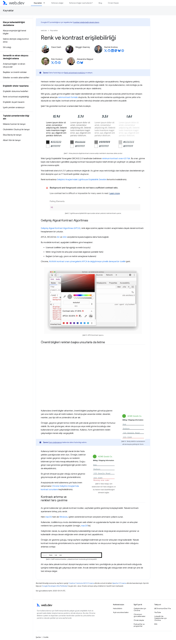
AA (58, 237)
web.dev (44, 30)
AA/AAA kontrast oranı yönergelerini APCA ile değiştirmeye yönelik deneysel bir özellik (87, 261)
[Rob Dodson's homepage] (59, 63)
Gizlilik (45, 637)
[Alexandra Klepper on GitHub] (78, 63)
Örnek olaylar (139, 620)
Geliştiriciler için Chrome (140, 609)
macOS (48, 517)
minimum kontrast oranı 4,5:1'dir (116, 158)
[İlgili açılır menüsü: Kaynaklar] (45, 2)
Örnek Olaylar (113, 3)
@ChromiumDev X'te (162, 608)
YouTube (157, 612)
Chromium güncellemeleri (139, 615)
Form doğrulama (55, 442)
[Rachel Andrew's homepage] (122, 51)
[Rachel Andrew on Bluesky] (119, 51)
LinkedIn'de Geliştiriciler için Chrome (160, 618)
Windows (63, 517)
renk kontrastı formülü (68, 97)
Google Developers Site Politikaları (55, 586)
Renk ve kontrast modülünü (74, 73)
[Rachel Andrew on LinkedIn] (112, 51)
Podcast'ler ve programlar (139, 625)
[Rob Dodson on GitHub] (56, 63)
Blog (100, 3)
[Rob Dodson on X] (52, 63)
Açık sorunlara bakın (121, 612)
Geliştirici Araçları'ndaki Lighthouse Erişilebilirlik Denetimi (82, 179)
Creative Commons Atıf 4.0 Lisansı (81, 583)
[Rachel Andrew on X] (105, 51)
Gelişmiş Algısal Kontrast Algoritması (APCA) (60, 228)
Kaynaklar (8, 10)
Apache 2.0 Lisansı (119, 583)
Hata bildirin (117, 608)
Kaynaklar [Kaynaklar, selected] (38, 3)
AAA (65, 237)
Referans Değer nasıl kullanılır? (81, 3)
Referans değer (57, 3)
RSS (155, 624)
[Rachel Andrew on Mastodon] (116, 51)
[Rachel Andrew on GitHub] (109, 51)
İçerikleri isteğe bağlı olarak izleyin (86, 22)
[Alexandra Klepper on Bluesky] (81, 63)
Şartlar (38, 637)
